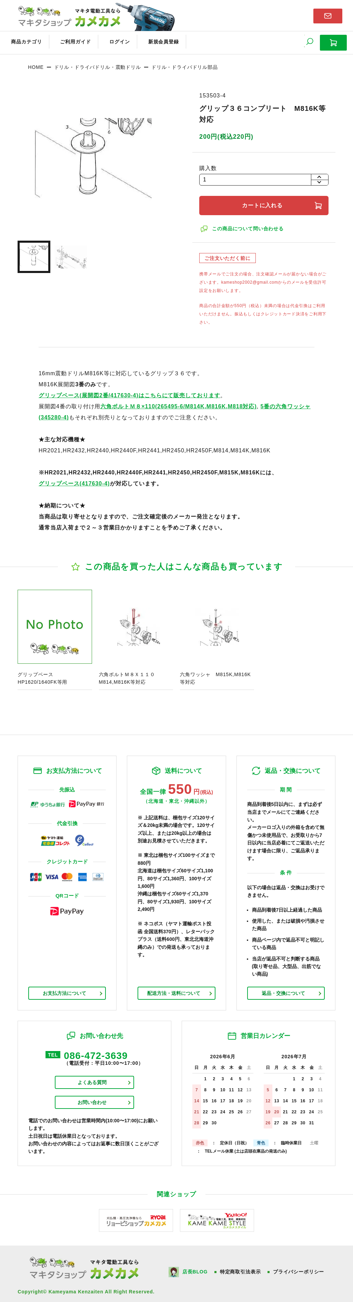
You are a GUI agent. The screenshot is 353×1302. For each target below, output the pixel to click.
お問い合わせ (92, 1100)
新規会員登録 (147, 40)
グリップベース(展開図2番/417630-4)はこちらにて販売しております (129, 392)
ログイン (107, 40)
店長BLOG (195, 1268)
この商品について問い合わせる (249, 225)
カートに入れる (263, 202)
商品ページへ (55, 638)
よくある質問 (92, 1080)
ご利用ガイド (67, 40)
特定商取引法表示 (241, 1268)
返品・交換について (283, 990)
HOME (35, 63)
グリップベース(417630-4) (74, 480)
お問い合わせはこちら (327, 15)
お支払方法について (64, 990)
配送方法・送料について (173, 990)
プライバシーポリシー (299, 1268)
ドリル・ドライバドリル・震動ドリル (97, 63)
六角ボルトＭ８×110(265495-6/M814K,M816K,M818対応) (178, 403)
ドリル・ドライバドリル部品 (184, 63)
